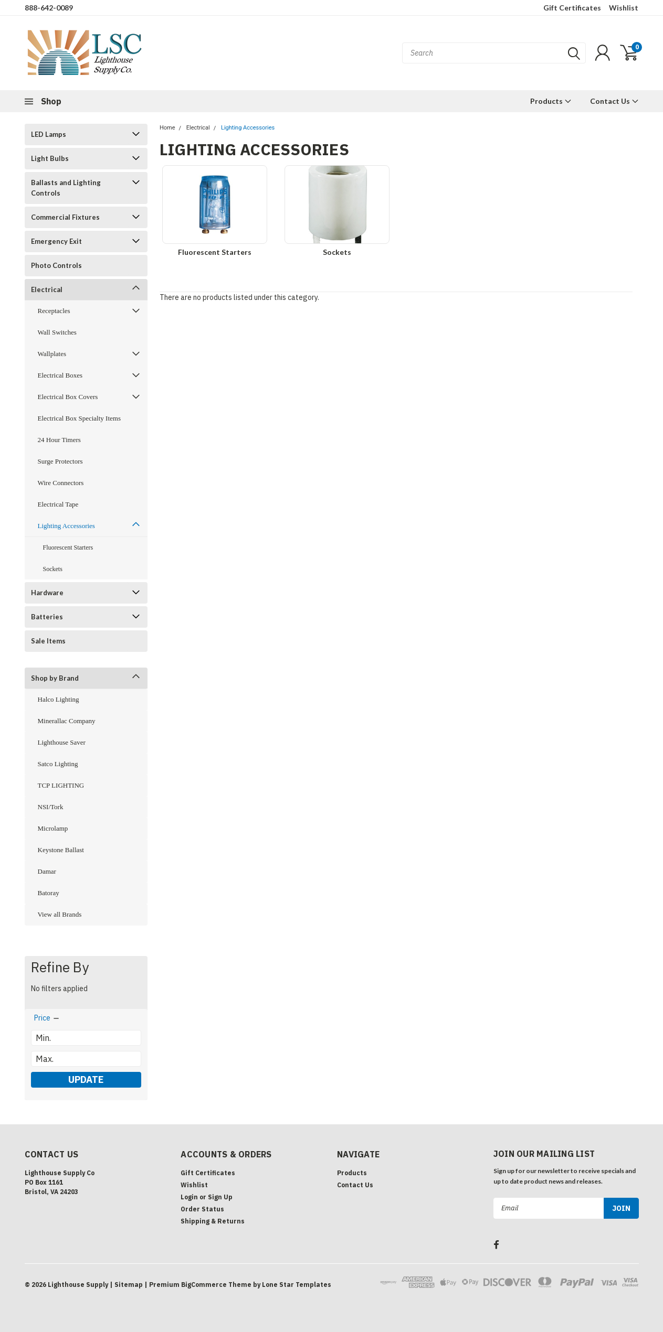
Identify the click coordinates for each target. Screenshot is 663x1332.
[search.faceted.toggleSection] (47, 1018)
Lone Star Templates (296, 1284)
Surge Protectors (60, 461)
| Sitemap (126, 1284)
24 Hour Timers (59, 440)
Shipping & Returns (213, 1221)
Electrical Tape (58, 504)
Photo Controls (56, 265)
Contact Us (614, 100)
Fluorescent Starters (68, 547)
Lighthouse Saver (62, 742)
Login (189, 1197)
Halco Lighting (58, 699)
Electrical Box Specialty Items (79, 418)
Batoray (48, 893)
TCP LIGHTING (61, 785)
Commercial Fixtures (65, 217)
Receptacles (54, 311)
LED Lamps (48, 134)
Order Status (202, 1209)
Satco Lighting (58, 764)
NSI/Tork (51, 807)
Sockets (52, 569)
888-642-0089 (49, 7)
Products (551, 100)
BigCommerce (204, 1284)
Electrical (46, 289)
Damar (47, 871)
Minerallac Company (67, 721)
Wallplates (52, 354)
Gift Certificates (572, 7)
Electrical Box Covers (68, 397)
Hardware (47, 592)
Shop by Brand (55, 678)
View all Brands (60, 914)
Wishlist (623, 7)
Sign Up (220, 1197)
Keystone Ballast (61, 850)
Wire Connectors (61, 483)
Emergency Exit (56, 241)
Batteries (47, 617)
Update (85, 1079)
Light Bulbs (50, 158)
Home (167, 127)
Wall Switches (57, 332)
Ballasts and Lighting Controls (66, 187)
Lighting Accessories (66, 526)
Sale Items (48, 641)
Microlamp (53, 828)
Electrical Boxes (60, 375)
